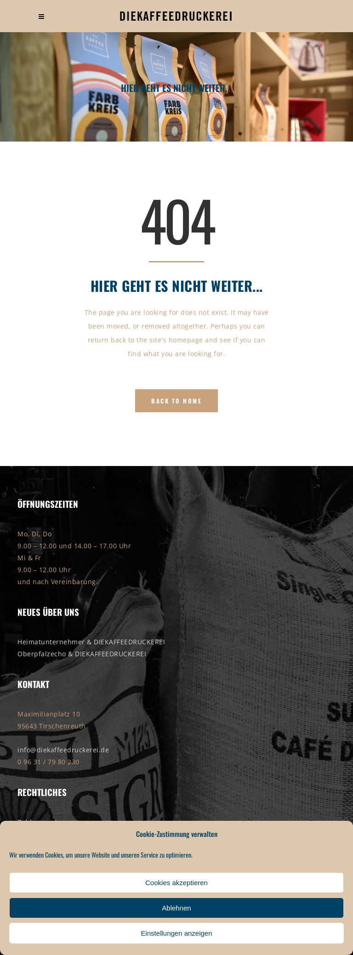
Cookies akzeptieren (176, 883)
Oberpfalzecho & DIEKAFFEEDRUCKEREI (81, 653)
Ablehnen (176, 908)
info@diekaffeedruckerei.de (63, 749)
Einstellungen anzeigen (176, 933)
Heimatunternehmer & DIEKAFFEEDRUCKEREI (91, 641)
